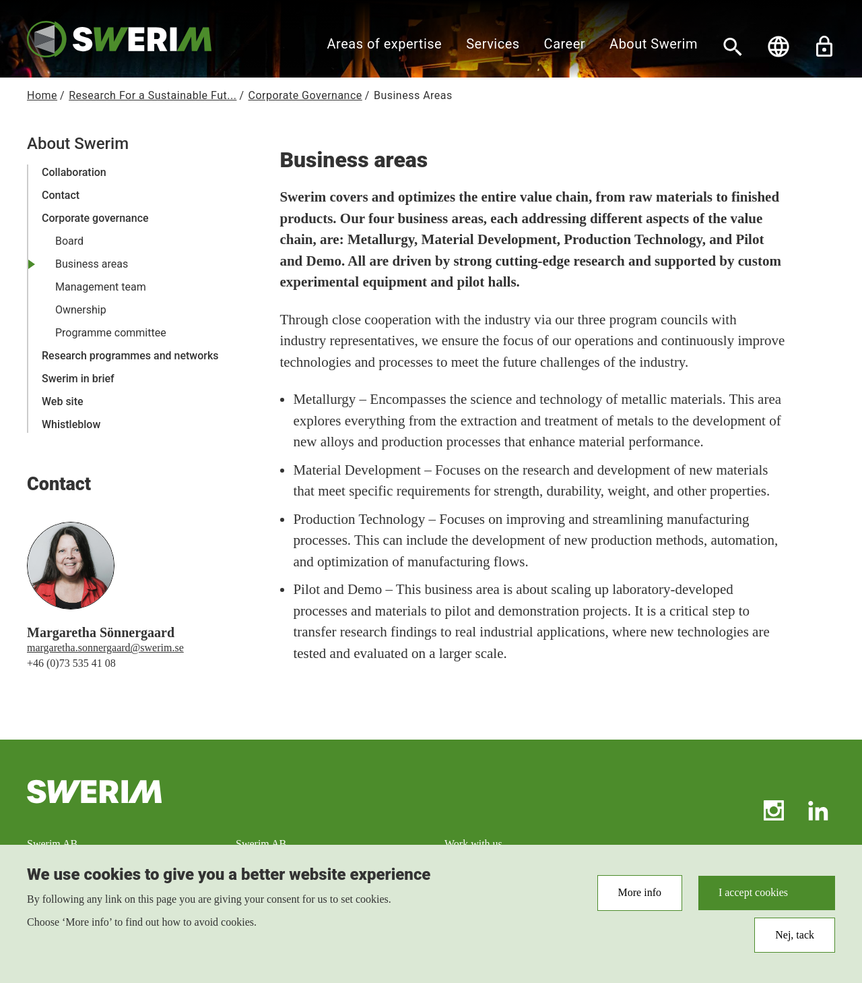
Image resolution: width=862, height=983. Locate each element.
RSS (729, 810)
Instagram (774, 810)
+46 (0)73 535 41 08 (71, 663)
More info (639, 898)
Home (42, 95)
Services (492, 44)
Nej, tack (794, 940)
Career (564, 44)
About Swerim (653, 44)
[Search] (732, 46)
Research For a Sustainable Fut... (152, 95)
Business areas (91, 264)
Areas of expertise (384, 44)
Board (69, 241)
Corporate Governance (305, 95)
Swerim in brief (78, 378)
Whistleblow (71, 424)
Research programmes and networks (130, 355)
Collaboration (74, 172)
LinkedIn (818, 810)
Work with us (473, 844)
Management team (100, 286)
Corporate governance (95, 218)
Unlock (824, 46)
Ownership (80, 309)
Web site (63, 401)
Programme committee (110, 332)
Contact (60, 195)
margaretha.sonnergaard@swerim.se (105, 647)
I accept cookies (753, 898)
